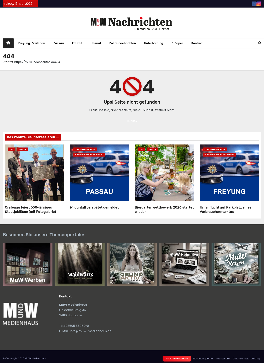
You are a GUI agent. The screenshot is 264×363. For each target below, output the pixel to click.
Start (6, 62)
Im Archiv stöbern (177, 358)
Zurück (132, 121)
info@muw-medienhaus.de (91, 331)
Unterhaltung (153, 43)
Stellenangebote (202, 358)
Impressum (223, 358)
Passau (58, 43)
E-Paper (177, 43)
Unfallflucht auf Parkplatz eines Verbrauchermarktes (225, 209)
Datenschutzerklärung (246, 358)
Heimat (96, 43)
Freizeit (77, 43)
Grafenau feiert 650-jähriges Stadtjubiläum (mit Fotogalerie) (30, 209)
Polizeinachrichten (122, 43)
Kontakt (197, 43)
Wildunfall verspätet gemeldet (94, 207)
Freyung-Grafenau (31, 43)
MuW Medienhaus (36, 358)
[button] (259, 43)
